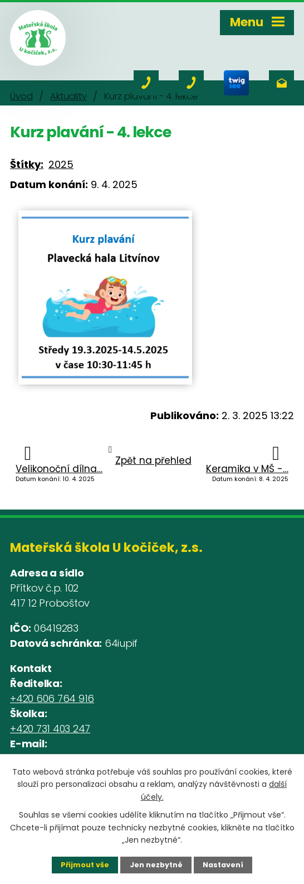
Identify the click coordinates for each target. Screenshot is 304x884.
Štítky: (26, 164)
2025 (60, 164)
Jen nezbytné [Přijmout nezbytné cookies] (156, 864)
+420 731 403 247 (50, 729)
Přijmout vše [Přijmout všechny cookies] (85, 864)
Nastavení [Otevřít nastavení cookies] (223, 864)
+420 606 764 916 (52, 698)
